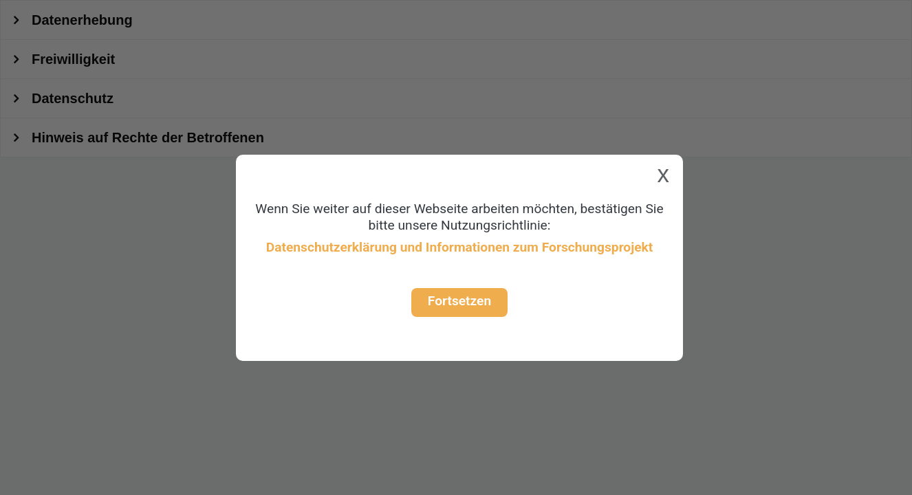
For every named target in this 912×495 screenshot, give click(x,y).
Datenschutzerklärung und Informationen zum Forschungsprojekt (459, 247)
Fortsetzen (459, 301)
